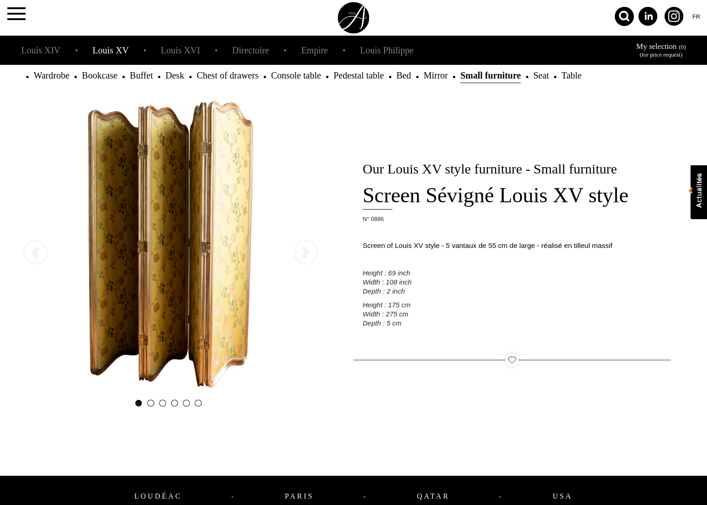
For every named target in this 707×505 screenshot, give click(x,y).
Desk (174, 75)
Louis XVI (180, 50)
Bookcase (99, 75)
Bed (403, 75)
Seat (541, 75)
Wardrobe (51, 75)
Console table (296, 75)
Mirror (435, 75)
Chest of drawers (228, 75)
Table (571, 75)
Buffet (141, 75)
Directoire (250, 50)
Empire (314, 50)
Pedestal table (358, 75)
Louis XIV (40, 50)
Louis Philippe (386, 50)
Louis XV (111, 50)
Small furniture (490, 75)
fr (696, 16)
